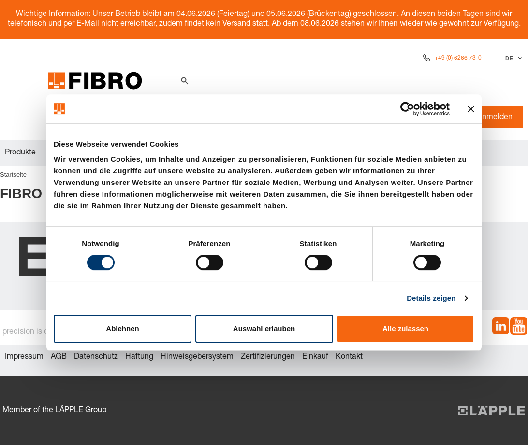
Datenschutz (96, 357)
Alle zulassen (405, 328)
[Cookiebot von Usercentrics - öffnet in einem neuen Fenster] (407, 109)
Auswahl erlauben (264, 328)
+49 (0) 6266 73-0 (458, 58)
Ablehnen (122, 328)
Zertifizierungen (268, 357)
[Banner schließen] (471, 109)
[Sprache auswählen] (512, 58)
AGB (59, 357)
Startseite (13, 174)
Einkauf (315, 357)
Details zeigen (431, 298)
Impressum (24, 357)
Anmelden (490, 118)
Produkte (20, 153)
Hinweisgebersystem (197, 357)
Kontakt (349, 357)
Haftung (139, 357)
